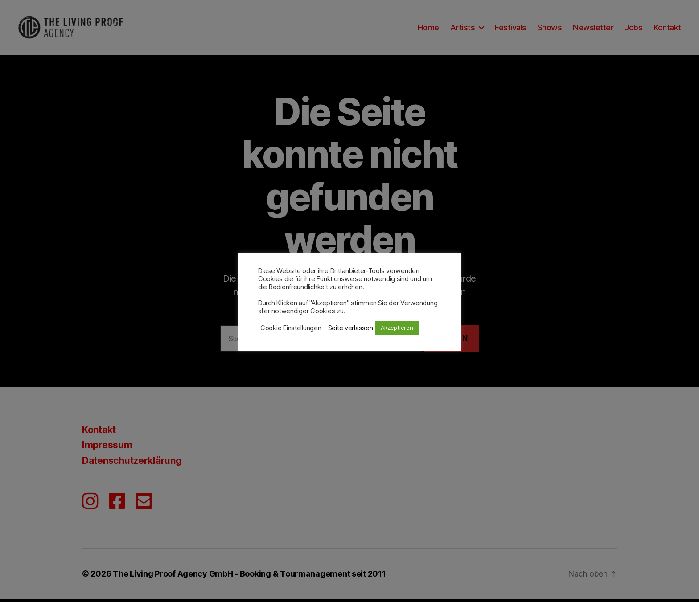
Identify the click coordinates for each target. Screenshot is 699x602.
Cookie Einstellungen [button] (290, 328)
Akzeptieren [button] (397, 327)
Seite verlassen (350, 328)
